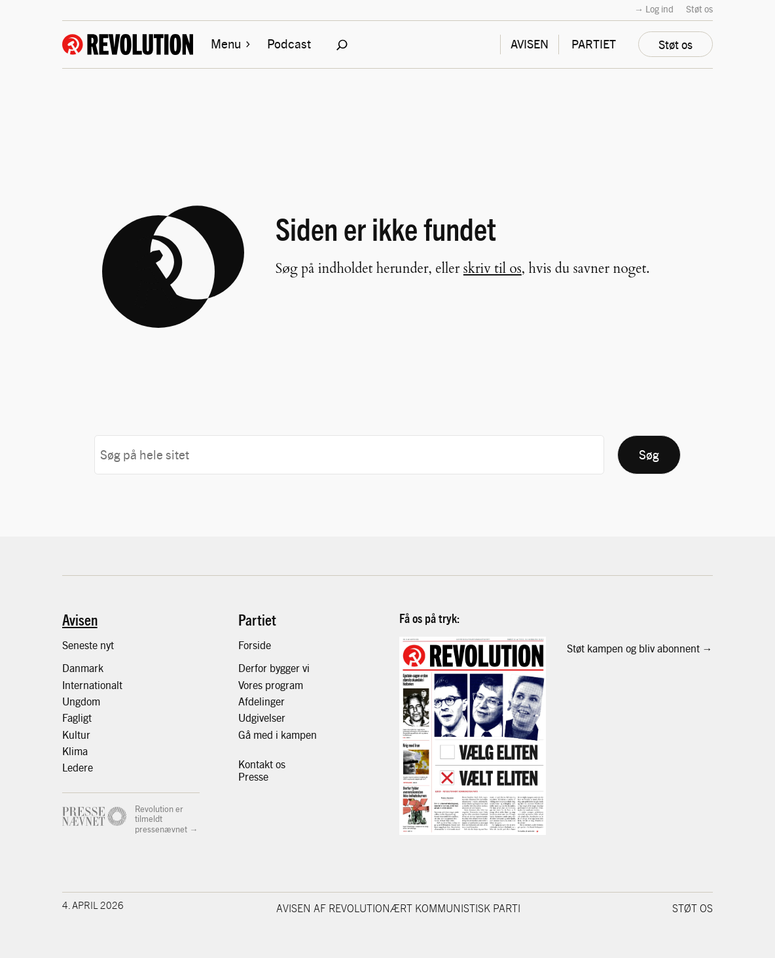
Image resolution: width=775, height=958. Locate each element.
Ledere (77, 766)
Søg (649, 454)
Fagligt (77, 717)
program (284, 684)
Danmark (82, 667)
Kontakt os (261, 763)
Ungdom (81, 700)
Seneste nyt (88, 644)
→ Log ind (654, 8)
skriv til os (492, 268)
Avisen (80, 619)
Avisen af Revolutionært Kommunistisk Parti (398, 907)
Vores (251, 684)
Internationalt (92, 684)
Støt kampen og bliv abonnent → (640, 647)
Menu (231, 43)
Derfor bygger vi (274, 667)
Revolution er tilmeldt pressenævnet (161, 818)
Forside (254, 644)
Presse (253, 776)
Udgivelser (261, 717)
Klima (75, 750)
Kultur (76, 734)
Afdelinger (261, 700)
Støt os (699, 8)
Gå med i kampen (277, 734)
